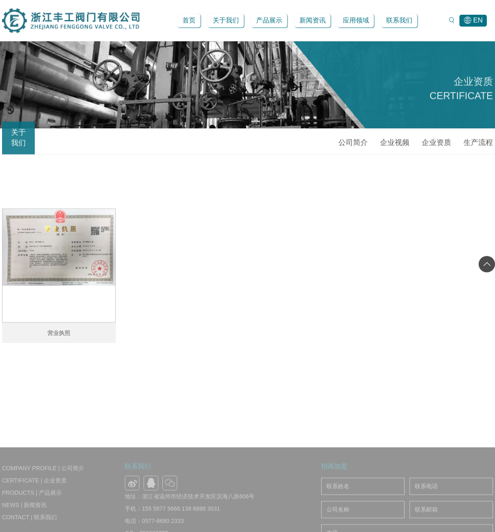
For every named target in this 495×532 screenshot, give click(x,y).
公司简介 (353, 144)
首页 (189, 20)
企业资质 (436, 144)
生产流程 (478, 144)
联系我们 (399, 20)
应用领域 (356, 20)
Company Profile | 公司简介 (43, 500)
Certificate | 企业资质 (34, 513)
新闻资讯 (312, 20)
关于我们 (226, 20)
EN (473, 21)
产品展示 (269, 20)
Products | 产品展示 (32, 525)
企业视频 (395, 144)
